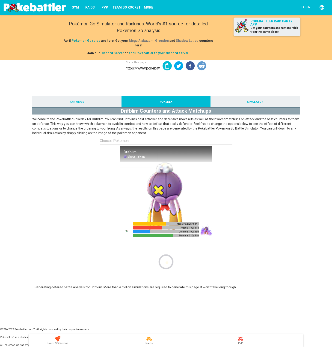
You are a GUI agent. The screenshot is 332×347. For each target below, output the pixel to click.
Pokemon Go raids (85, 40)
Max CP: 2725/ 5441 (188, 224)
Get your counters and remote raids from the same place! (274, 29)
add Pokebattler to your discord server (159, 53)
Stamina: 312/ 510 (189, 235)
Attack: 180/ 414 (190, 227)
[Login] (304, 7)
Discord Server (112, 53)
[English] (321, 7)
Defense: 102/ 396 (189, 231)
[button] (178, 65)
